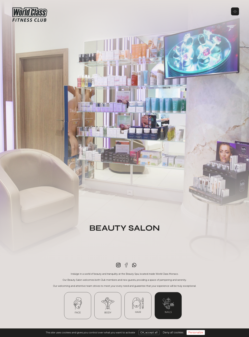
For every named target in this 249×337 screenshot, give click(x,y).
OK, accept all (149, 332)
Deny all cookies (173, 332)
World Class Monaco (29, 14)
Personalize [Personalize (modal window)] (195, 332)
